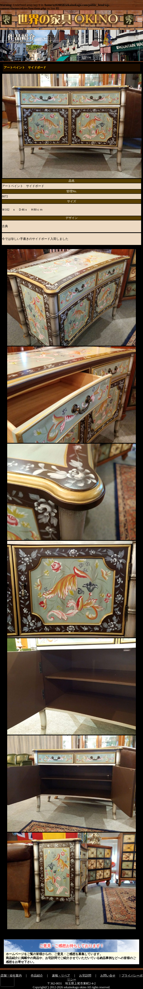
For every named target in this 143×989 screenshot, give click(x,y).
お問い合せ (107, 975)
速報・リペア (61, 975)
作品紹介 (37, 975)
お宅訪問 (85, 975)
